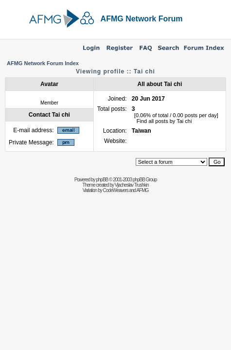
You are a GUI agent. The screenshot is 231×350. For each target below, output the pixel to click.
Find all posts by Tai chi (164, 121)
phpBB (102, 179)
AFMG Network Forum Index (43, 63)
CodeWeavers (115, 190)
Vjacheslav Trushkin (132, 185)
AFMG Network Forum (142, 19)
